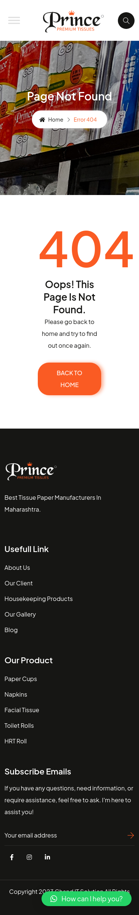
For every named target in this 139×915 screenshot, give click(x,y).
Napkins (15, 694)
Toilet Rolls (19, 725)
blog (11, 630)
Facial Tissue (21, 710)
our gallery (20, 614)
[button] (87, 898)
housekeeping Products (38, 598)
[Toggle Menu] (14, 20)
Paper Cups (20, 679)
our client (18, 583)
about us (17, 567)
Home (51, 119)
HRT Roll (15, 741)
